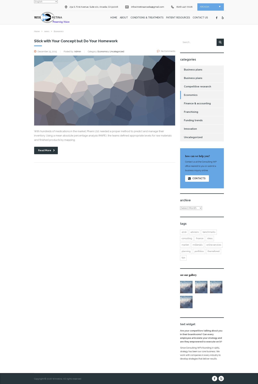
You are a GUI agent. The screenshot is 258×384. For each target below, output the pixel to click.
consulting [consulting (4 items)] (187, 238)
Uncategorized (193, 137)
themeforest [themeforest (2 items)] (214, 251)
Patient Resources (178, 17)
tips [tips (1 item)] (183, 257)
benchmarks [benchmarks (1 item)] (209, 232)
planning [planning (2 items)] (186, 251)
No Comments (166, 51)
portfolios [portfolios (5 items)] (199, 251)
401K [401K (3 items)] (184, 232)
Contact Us (200, 17)
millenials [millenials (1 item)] (197, 245)
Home (37, 31)
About (124, 17)
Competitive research (197, 86)
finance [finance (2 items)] (199, 238)
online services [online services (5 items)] (213, 245)
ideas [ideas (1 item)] (209, 238)
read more (46, 150)
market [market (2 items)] (185, 245)
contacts (196, 178)
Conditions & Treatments (147, 17)
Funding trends (193, 120)
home (113, 17)
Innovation (190, 128)
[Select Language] (46, 1)
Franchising (191, 111)
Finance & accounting (197, 103)
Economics (191, 95)
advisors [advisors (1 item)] (195, 232)
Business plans (193, 69)
